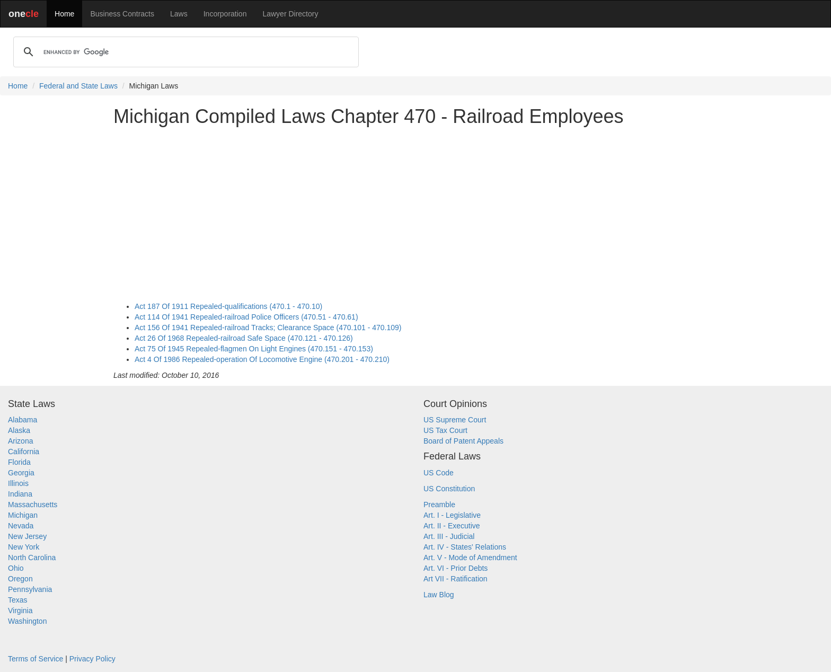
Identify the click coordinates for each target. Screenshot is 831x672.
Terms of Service (35, 659)
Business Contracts (122, 14)
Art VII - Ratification (455, 578)
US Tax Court (445, 430)
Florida (19, 462)
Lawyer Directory (290, 14)
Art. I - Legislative (452, 515)
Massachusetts (32, 504)
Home (64, 14)
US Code (438, 472)
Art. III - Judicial (448, 536)
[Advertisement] (415, 209)
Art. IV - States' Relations (464, 547)
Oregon (20, 578)
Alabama (22, 419)
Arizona (20, 441)
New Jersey (27, 536)
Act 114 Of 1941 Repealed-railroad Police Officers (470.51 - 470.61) (246, 317)
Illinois (18, 483)
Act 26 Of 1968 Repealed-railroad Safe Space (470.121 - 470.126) (244, 338)
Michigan (23, 515)
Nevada (20, 525)
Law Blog (438, 594)
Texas (18, 600)
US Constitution (449, 488)
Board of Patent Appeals (463, 441)
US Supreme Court (454, 419)
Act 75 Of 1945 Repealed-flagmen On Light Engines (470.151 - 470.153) (254, 348)
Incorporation (225, 14)
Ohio (16, 568)
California (23, 451)
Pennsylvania (30, 589)
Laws (179, 14)
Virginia (20, 610)
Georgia (21, 472)
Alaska (19, 430)
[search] (184, 52)
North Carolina (32, 557)
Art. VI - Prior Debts (455, 568)
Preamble (439, 504)
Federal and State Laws (78, 86)
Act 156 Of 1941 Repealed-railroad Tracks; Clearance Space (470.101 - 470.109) (268, 327)
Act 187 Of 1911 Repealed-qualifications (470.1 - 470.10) (228, 306)
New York (23, 547)
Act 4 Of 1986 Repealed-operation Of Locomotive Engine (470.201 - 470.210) (262, 359)
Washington (27, 621)
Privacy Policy (92, 659)
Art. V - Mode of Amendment (470, 557)
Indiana (20, 494)
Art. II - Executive (451, 525)
